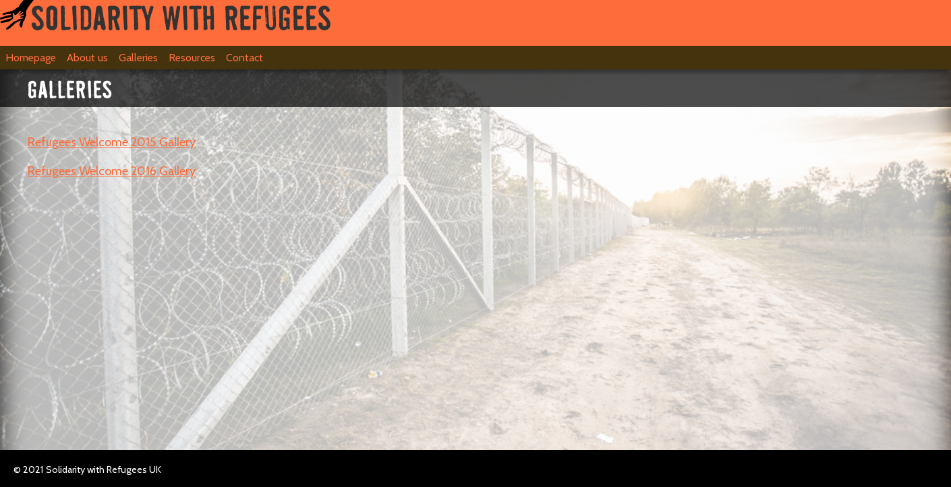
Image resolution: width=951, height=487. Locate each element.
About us (87, 57)
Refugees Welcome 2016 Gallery (112, 171)
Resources (192, 57)
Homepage (30, 57)
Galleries (138, 57)
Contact (244, 57)
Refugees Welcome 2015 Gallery (112, 142)
